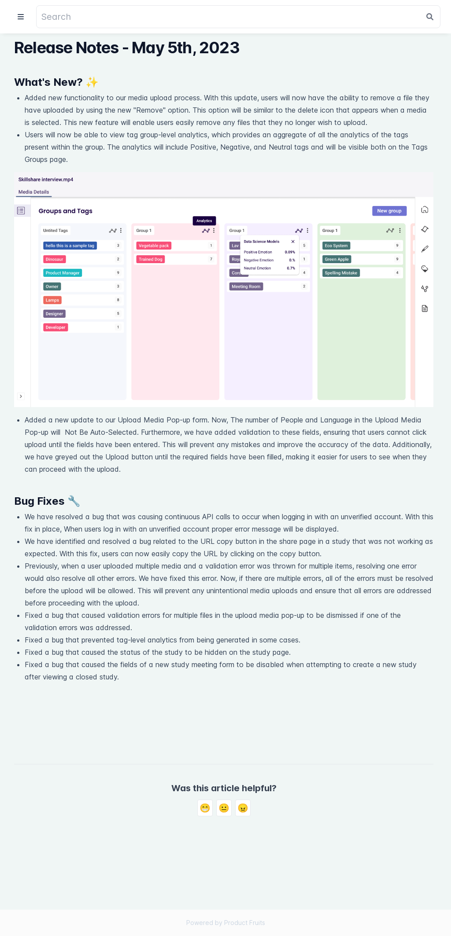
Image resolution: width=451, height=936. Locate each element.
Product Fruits (244, 922)
